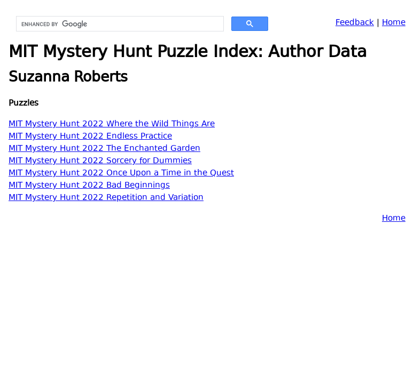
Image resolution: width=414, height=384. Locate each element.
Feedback (354, 23)
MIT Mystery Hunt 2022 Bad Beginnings (89, 186)
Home (393, 23)
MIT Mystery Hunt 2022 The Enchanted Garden (104, 149)
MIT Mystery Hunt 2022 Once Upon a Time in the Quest (121, 173)
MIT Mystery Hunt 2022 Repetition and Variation (106, 198)
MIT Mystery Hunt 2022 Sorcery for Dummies (100, 161)
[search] (118, 24)
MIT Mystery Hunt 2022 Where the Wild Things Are (112, 124)
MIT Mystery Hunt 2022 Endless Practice (90, 137)
